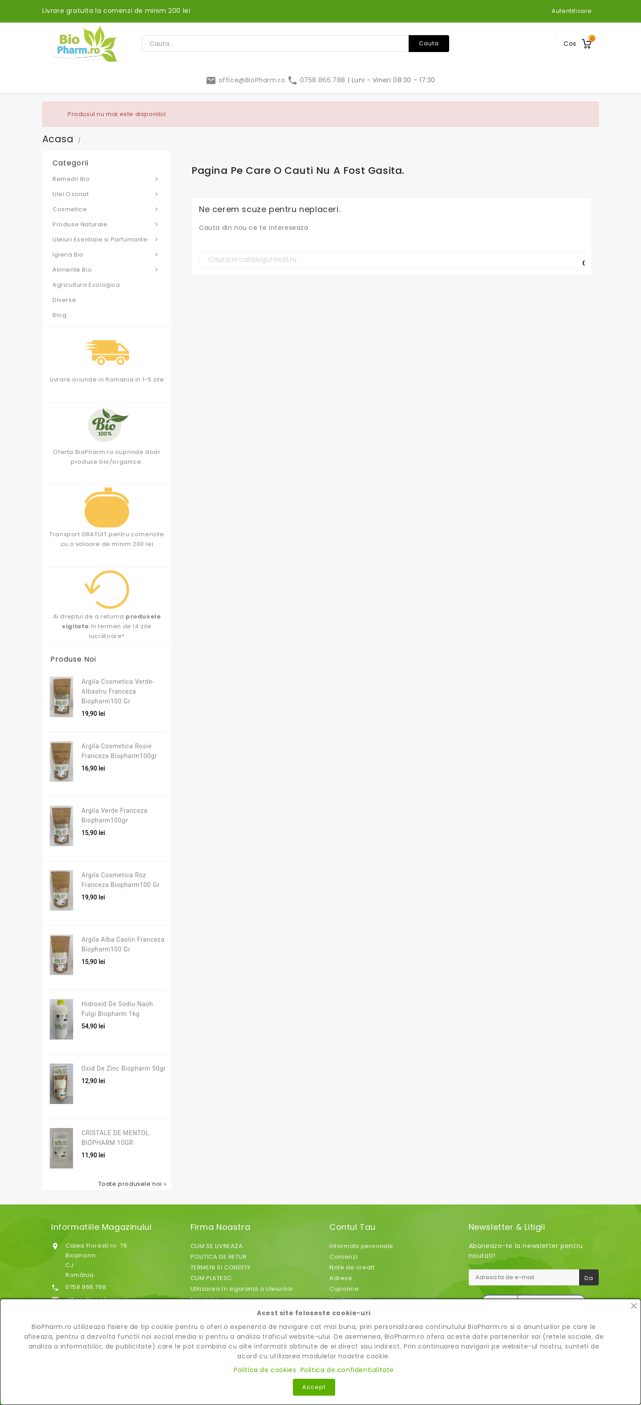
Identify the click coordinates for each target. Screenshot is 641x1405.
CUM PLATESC (211, 1278)
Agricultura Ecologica (86, 285)
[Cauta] (391, 259)
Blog (59, 315)
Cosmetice (107, 209)
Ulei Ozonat (107, 193)
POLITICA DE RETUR (219, 1256)
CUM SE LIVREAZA (217, 1246)
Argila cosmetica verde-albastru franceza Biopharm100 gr (117, 691)
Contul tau (352, 1227)
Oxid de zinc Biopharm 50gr (123, 1068)
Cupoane (344, 1289)
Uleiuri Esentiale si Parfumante (107, 239)
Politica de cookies (265, 1369)
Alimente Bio (107, 269)
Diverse (64, 300)
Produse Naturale (107, 224)
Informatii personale (361, 1246)
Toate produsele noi (133, 1184)
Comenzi (343, 1256)
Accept (314, 1387)
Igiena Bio (107, 254)
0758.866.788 (317, 80)
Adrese (341, 1278)
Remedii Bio (107, 178)
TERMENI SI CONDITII (221, 1267)
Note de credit (351, 1267)
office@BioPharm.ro (246, 80)
